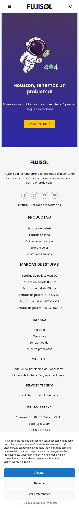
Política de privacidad (34, 503)
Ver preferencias (39, 494)
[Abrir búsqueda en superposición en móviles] (71, 6)
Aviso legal (52, 503)
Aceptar (39, 472)
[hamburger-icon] (9, 6)
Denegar (39, 483)
